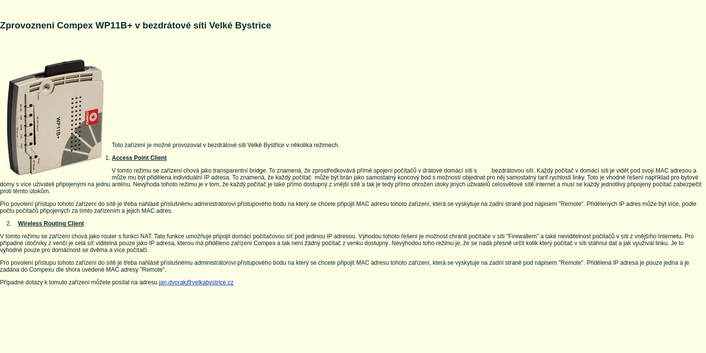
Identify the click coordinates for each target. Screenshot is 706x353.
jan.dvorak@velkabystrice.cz (196, 282)
